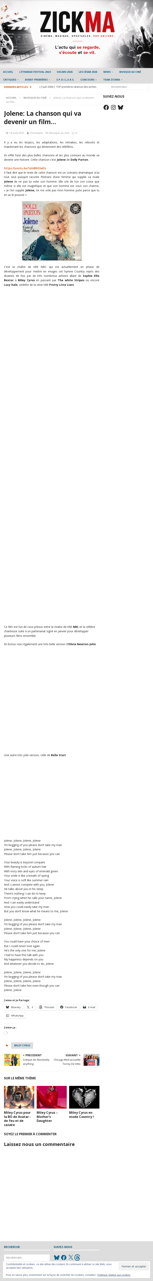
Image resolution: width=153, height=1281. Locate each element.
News (107, 72)
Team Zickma (111, 79)
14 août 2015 (16, 133)
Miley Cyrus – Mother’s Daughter (47, 1116)
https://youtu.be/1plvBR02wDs (25, 168)
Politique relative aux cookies (113, 1275)
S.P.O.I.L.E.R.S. (65, 79)
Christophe (36, 133)
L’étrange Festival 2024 (35, 72)
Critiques (9, 79)
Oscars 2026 (65, 72)
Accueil (8, 72)
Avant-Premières (36, 79)
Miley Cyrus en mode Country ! (81, 1114)
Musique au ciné (130, 72)
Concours (87, 79)
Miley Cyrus (22, 1045)
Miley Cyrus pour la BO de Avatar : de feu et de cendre (17, 1118)
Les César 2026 (88, 72)
